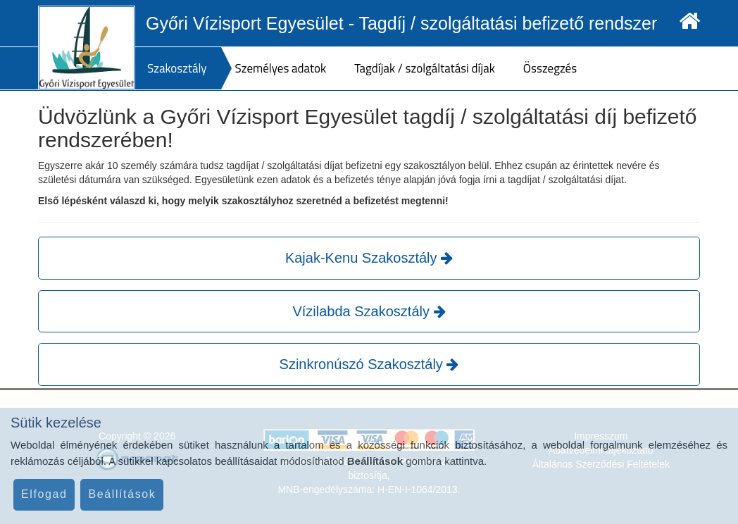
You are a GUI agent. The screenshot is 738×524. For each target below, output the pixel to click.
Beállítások (122, 494)
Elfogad (44, 494)
